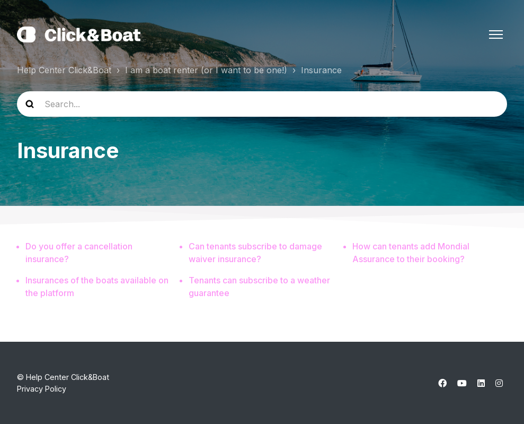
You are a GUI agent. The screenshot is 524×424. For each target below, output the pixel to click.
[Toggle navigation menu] (496, 34)
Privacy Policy (41, 388)
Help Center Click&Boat (64, 70)
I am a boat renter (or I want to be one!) (206, 70)
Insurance (321, 70)
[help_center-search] (262, 104)
